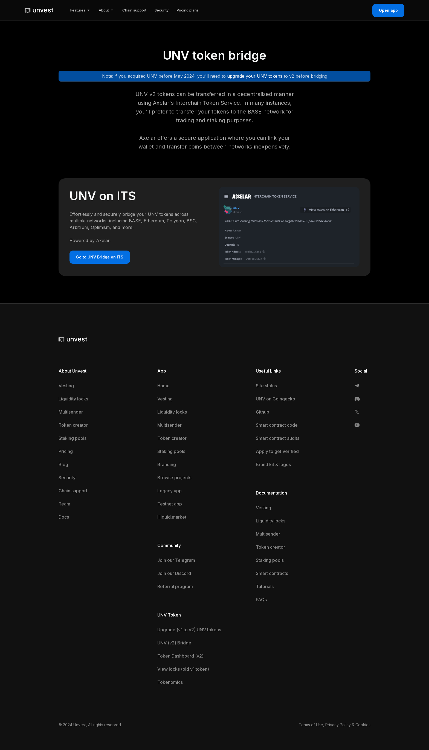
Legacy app (169, 490)
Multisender (71, 412)
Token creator (73, 425)
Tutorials (265, 586)
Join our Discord (174, 573)
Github (262, 412)
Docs (64, 517)
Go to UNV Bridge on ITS (99, 257)
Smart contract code (277, 425)
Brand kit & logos (273, 464)
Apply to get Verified (277, 451)
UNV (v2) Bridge (174, 643)
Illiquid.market (171, 517)
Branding (166, 464)
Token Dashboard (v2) (180, 656)
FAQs (261, 599)
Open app (388, 10)
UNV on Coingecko (275, 399)
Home (163, 385)
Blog (63, 464)
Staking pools (72, 438)
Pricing (66, 451)
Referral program (175, 586)
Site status (266, 385)
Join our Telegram (176, 560)
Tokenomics (170, 682)
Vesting (66, 385)
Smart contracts (272, 573)
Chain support (73, 490)
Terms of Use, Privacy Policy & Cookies (334, 724)
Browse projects (174, 477)
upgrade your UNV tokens (254, 76)
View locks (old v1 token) (183, 669)
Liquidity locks (73, 399)
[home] (39, 10)
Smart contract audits (277, 438)
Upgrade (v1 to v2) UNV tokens (189, 629)
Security (67, 477)
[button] (80, 10)
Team (64, 504)
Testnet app (169, 504)
